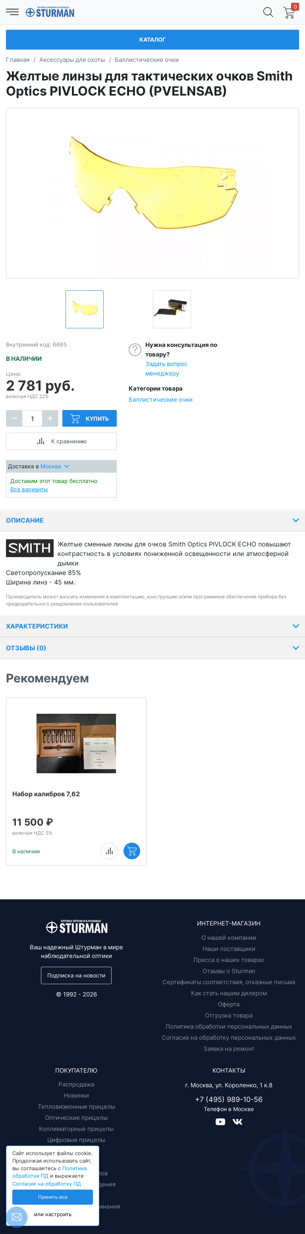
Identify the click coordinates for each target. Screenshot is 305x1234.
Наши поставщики (229, 948)
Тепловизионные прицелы (76, 1106)
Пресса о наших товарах (228, 960)
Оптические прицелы (76, 1117)
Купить (89, 418)
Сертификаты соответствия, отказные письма (228, 982)
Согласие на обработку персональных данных (229, 1037)
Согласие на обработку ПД (46, 1184)
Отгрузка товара (229, 1015)
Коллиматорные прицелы (76, 1128)
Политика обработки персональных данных (229, 1026)
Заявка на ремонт (229, 1048)
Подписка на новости (76, 975)
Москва (55, 466)
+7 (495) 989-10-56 (229, 1099)
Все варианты (29, 489)
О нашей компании (228, 937)
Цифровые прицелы (76, 1140)
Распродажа (76, 1084)
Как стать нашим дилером (229, 993)
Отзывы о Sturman (229, 971)
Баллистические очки (161, 399)
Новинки (76, 1095)
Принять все (53, 1197)
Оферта (228, 1004)
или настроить (52, 1214)
